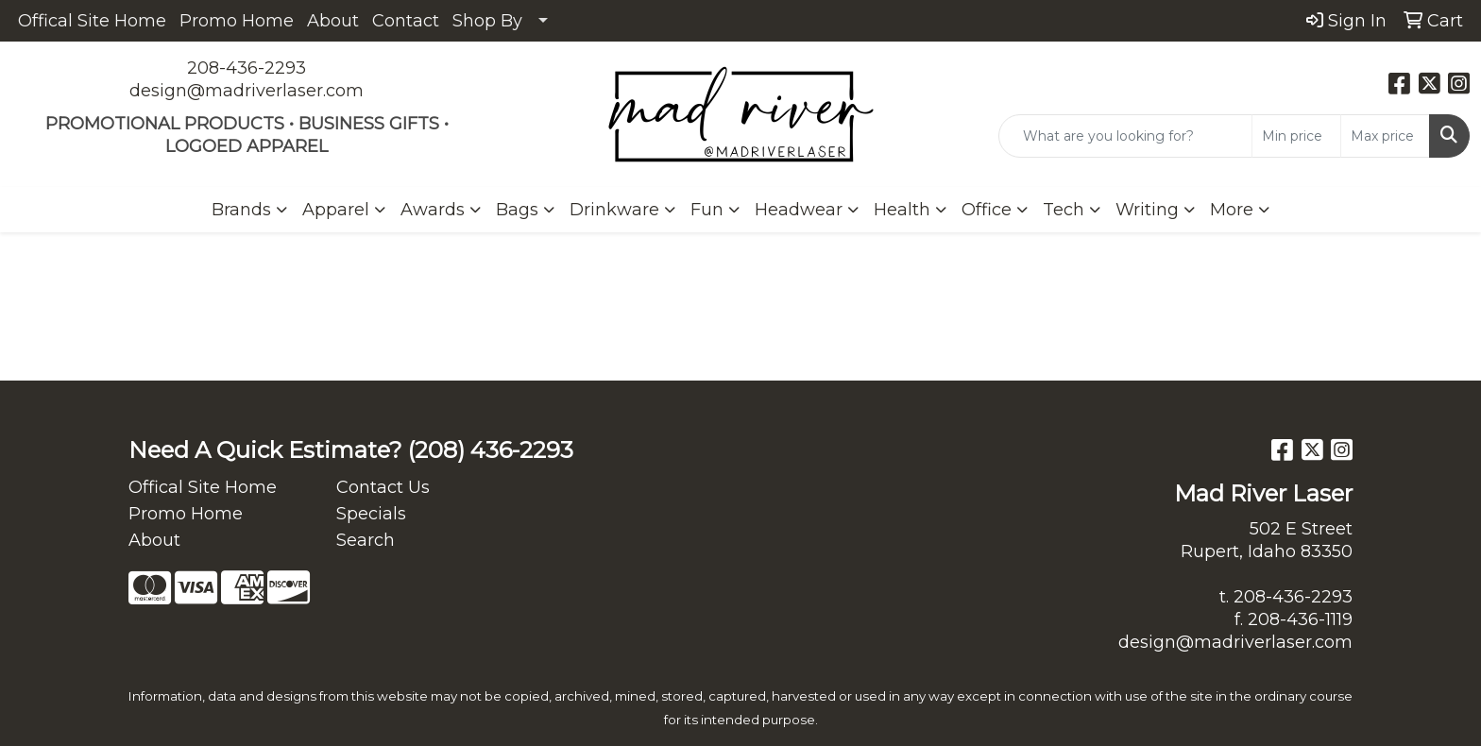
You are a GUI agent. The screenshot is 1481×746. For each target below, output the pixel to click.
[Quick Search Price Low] (1296, 136)
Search (365, 540)
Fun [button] (706, 209)
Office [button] (987, 209)
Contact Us (383, 487)
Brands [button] (241, 209)
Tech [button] (1063, 209)
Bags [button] (517, 209)
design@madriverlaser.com (246, 90)
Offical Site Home (92, 20)
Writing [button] (1147, 209)
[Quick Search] (1125, 136)
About (333, 20)
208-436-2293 (246, 68)
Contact (405, 20)
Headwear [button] (799, 209)
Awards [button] (432, 209)
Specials (371, 513)
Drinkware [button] (614, 209)
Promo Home (236, 20)
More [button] (1231, 209)
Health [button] (902, 209)
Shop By (487, 20)
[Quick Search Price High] (1385, 136)
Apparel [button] (335, 209)
